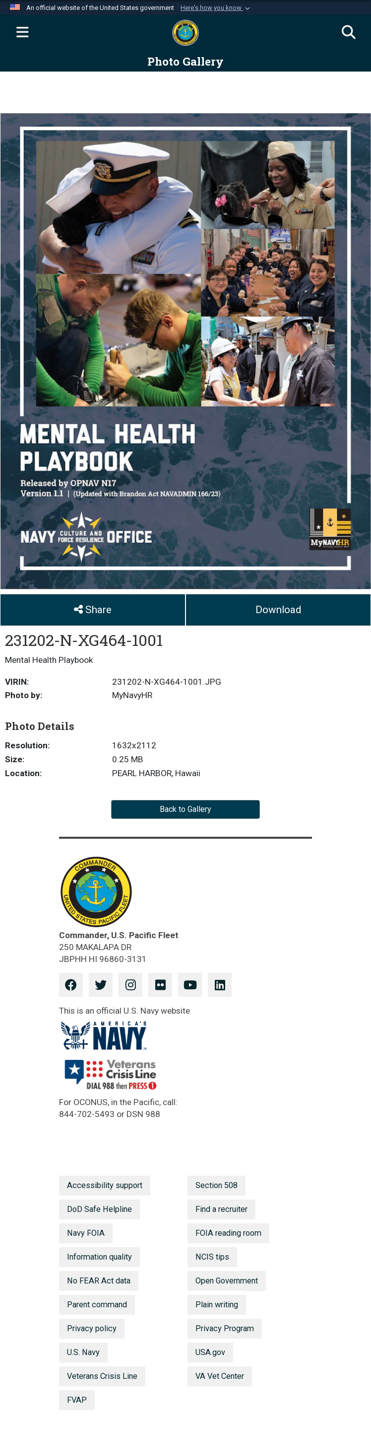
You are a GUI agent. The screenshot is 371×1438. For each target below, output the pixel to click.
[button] (216, 8)
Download (278, 610)
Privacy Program (224, 1328)
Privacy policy (92, 1328)
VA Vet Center (219, 1376)
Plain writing (216, 1304)
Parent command (97, 1304)
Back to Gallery (185, 809)
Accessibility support (104, 1185)
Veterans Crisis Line (102, 1376)
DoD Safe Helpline (99, 1209)
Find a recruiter (221, 1209)
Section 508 (216, 1185)
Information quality (99, 1257)
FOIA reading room (228, 1233)
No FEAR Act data (98, 1280)
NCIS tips (212, 1257)
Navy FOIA (86, 1233)
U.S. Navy (83, 1352)
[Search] (349, 32)
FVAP (77, 1400)
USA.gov (210, 1352)
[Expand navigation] (22, 32)
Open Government (226, 1280)
